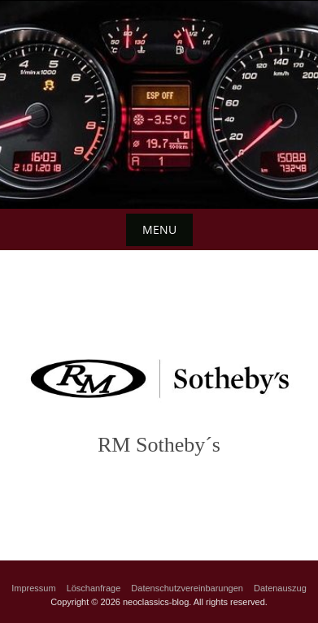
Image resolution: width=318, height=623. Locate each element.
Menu (159, 229)
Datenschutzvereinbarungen (187, 588)
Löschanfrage (94, 588)
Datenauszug (280, 588)
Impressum (33, 588)
